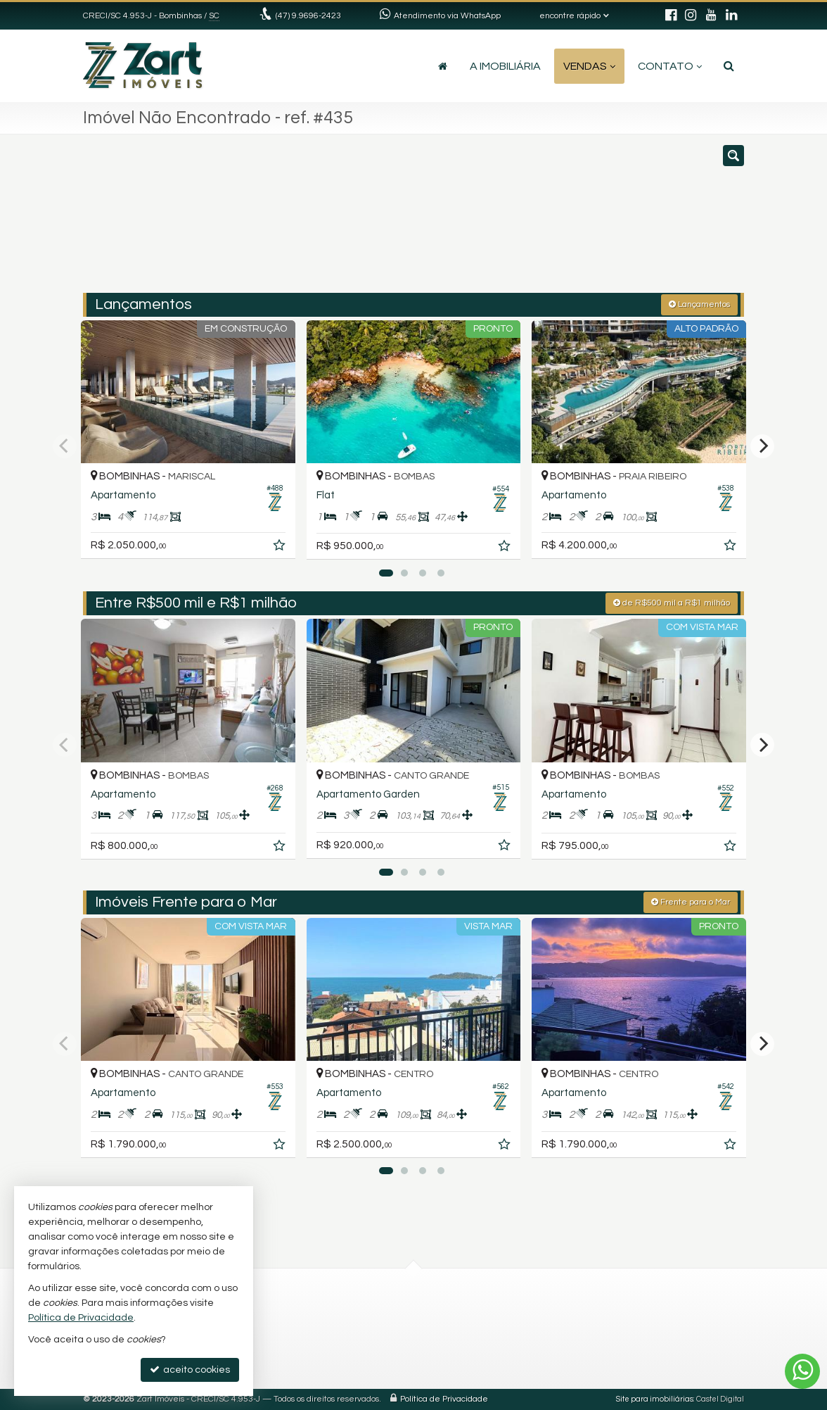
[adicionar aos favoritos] (280, 548)
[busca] (728, 66)
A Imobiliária (505, 66)
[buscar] (606, 220)
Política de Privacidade (444, 1399)
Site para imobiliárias (654, 1399)
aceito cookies (190, 1369)
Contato (670, 66)
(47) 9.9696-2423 (308, 15)
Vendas (589, 66)
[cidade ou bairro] (519, 220)
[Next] (762, 446)
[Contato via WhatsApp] (802, 1371)
